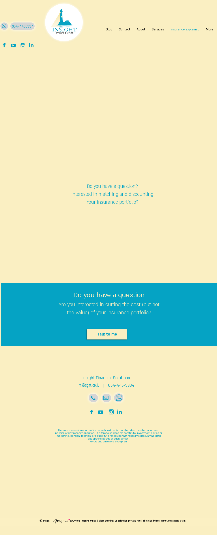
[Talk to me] (107, 334)
